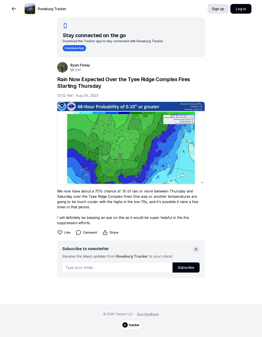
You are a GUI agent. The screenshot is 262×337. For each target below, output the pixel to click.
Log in (241, 9)
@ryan (75, 69)
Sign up (218, 9)
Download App (74, 48)
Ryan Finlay (80, 65)
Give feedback (148, 314)
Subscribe (186, 267)
